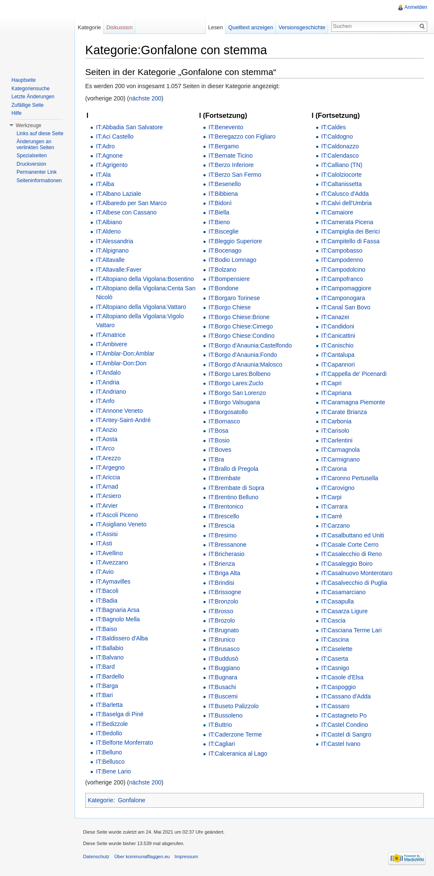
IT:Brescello (224, 516)
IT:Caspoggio (338, 687)
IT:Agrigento (112, 164)
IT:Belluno (109, 752)
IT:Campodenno (342, 259)
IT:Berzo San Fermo (235, 174)
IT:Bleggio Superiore (235, 241)
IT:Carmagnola (340, 449)
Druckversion (31, 164)
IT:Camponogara (343, 298)
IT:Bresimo (222, 535)
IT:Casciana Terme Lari (351, 630)
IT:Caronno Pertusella (349, 478)
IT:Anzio (106, 429)
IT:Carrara (334, 506)
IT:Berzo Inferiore (231, 164)
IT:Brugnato (224, 630)
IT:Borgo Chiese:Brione (239, 317)
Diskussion (119, 27)
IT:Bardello (110, 676)
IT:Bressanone (228, 544)
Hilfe (16, 113)
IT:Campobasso (341, 250)
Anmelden (415, 7)
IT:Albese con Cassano (126, 212)
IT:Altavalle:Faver (118, 269)
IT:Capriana (336, 392)
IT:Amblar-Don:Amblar (125, 353)
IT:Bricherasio (227, 554)
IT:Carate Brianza (344, 412)
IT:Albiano (109, 222)
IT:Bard (105, 666)
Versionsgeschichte (301, 27)
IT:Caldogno (337, 136)
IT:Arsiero (108, 495)
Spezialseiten (32, 156)
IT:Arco (105, 448)
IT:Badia (106, 600)
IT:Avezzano (112, 562)
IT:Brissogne (225, 592)
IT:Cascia (333, 620)
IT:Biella (219, 212)
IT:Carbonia (336, 421)
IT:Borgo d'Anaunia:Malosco (245, 364)
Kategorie (100, 800)
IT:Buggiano (224, 668)
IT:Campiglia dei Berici (350, 231)
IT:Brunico (222, 639)
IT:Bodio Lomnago (232, 259)
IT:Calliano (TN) (341, 164)
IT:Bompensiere (229, 278)
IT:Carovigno (338, 487)
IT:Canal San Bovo (345, 307)
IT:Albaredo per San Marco (131, 203)
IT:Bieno (219, 222)
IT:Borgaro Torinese (234, 298)
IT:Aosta (106, 439)
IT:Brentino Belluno (234, 497)
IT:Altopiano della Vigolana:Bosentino (145, 278)
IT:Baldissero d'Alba (122, 638)
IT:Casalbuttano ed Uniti (352, 535)
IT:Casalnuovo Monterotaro (356, 573)
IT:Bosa (218, 430)
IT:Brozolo (222, 620)
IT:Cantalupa (338, 354)
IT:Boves (220, 449)
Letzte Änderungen (32, 97)
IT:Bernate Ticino (231, 155)
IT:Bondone (224, 288)
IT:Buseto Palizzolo (234, 706)
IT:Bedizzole (112, 723)
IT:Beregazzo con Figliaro (242, 136)
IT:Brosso (221, 611)
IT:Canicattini (338, 335)
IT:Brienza (222, 563)
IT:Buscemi (223, 696)
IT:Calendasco (340, 155)
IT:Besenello (225, 184)
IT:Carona (334, 468)
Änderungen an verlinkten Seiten (35, 144)
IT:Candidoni (337, 326)
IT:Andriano (111, 391)
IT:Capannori (338, 364)
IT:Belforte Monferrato (124, 742)
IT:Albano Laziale (118, 193)
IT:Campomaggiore (346, 288)
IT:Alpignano (112, 250)
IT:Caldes (333, 127)
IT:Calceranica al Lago (238, 753)
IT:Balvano (109, 657)
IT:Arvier (106, 505)
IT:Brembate (224, 478)
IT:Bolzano (222, 269)
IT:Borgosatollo (228, 412)
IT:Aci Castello (115, 136)
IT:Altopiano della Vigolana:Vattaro (141, 306)
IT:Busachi (222, 687)
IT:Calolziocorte (341, 174)
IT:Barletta (109, 704)
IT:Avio (105, 571)
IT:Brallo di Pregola (234, 468)
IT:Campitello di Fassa (350, 241)
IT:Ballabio (109, 648)
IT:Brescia (221, 525)
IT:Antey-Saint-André (123, 420)
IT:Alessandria (114, 241)
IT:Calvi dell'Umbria (346, 203)
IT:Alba (105, 184)
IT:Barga (107, 685)
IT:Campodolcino (343, 269)
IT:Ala (103, 174)
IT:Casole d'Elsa (342, 677)
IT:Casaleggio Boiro (347, 563)
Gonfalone (131, 800)
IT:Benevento (226, 127)
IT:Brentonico (226, 506)
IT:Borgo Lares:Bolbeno (239, 373)
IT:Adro (105, 146)
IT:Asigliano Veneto (121, 524)
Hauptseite (23, 80)
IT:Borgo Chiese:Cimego (241, 326)
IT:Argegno (110, 467)
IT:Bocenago (225, 250)
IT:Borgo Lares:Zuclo (236, 383)
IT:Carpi (331, 497)
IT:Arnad (107, 486)
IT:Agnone (109, 155)
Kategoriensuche (30, 89)
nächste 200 (145, 98)
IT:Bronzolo (223, 601)
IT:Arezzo (108, 458)
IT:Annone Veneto (119, 410)
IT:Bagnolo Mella (118, 619)
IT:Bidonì (220, 203)
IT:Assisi (106, 534)
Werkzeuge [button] (28, 125)
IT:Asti (104, 543)
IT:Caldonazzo (340, 146)
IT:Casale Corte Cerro (349, 544)
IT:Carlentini (337, 440)
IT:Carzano (335, 525)
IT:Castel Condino (344, 724)
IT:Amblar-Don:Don (121, 363)
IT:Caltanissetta (341, 184)
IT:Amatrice (110, 334)
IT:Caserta (334, 658)
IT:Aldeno (108, 231)
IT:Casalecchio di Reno (351, 554)
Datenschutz (96, 856)
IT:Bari (104, 695)
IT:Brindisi (221, 582)
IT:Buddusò (223, 658)
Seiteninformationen (39, 181)
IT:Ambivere (111, 344)
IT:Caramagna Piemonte (353, 402)
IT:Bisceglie (224, 231)
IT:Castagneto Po (344, 715)
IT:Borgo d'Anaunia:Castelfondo (250, 345)
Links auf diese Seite (40, 133)
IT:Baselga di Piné (119, 714)
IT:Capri (331, 383)
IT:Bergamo (224, 146)
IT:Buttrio (220, 724)
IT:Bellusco (110, 761)
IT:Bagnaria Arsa (117, 609)
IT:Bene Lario (113, 771)
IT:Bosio (219, 440)
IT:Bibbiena (223, 193)
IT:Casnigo (335, 668)
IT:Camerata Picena (347, 222)
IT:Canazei (335, 317)
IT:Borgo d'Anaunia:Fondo (243, 354)
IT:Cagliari (222, 743)
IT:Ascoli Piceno (117, 515)
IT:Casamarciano (343, 592)
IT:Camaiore (337, 212)
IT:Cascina (335, 639)
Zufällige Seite (27, 105)
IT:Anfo (105, 401)
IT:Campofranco (342, 278)
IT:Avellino (109, 553)
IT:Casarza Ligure (344, 611)
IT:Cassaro (335, 706)
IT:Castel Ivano (341, 743)
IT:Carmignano (340, 459)
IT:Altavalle (110, 259)
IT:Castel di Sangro (346, 734)
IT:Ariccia (108, 477)
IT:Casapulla (337, 601)
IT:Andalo (108, 372)
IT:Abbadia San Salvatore (129, 127)
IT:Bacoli (107, 590)
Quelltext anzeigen (250, 27)
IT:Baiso (106, 629)
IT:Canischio (337, 345)
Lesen (215, 27)
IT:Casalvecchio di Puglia (354, 582)
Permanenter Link (37, 172)
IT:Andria (107, 382)
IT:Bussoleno (225, 715)
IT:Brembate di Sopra (236, 487)
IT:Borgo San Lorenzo (237, 392)
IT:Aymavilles (113, 581)
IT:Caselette (337, 648)
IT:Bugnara (223, 677)
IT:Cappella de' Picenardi (354, 373)
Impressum (186, 856)
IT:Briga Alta (224, 573)
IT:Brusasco (224, 648)
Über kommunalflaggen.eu (142, 856)
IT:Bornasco (224, 421)
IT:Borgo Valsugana (234, 402)
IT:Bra (216, 459)
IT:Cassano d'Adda (346, 696)
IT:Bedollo (109, 733)
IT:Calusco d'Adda (345, 193)
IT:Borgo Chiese (230, 307)
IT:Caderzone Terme (235, 734)
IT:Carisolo (335, 430)
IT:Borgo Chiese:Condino (242, 335)
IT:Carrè (331, 516)
